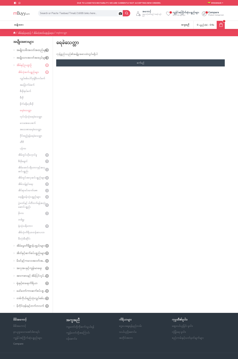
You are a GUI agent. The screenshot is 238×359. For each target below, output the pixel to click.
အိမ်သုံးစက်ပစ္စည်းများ (44, 32)
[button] (120, 14)
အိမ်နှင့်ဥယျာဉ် (24, 32)
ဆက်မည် (140, 62)
